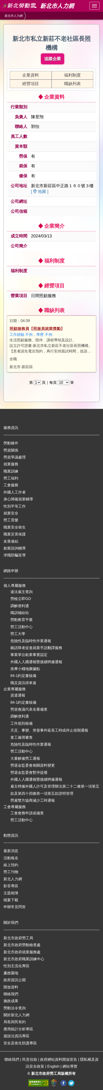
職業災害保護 (14, 534)
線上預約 (10, 865)
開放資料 (10, 987)
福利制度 (72, 75)
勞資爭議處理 (14, 457)
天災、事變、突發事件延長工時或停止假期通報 (49, 730)
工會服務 (10, 485)
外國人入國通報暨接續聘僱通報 (36, 662)
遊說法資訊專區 (16, 1036)
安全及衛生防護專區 (20, 1043)
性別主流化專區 (16, 966)
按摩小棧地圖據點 (25, 669)
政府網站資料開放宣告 (59, 1059)
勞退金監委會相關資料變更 (32, 765)
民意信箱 (30, 1059)
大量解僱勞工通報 (25, 758)
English (53, 1066)
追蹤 (52, 59)
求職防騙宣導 (14, 555)
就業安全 (10, 513)
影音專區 (10, 886)
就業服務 (10, 464)
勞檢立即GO (20, 599)
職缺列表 (72, 83)
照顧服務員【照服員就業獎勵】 (37, 329)
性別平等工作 (14, 506)
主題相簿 (10, 893)
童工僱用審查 (21, 737)
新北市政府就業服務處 (22, 952)
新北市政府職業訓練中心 (23, 959)
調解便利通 (19, 606)
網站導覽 (69, 1066)
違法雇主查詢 (21, 592)
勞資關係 (10, 450)
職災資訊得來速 (23, 683)
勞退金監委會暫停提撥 (28, 772)
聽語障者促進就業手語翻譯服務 (36, 648)
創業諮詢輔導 (14, 548)
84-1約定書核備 (23, 676)
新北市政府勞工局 (18, 938)
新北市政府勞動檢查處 (22, 945)
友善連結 (10, 541)
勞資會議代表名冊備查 (28, 709)
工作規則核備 (21, 723)
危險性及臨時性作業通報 (30, 641)
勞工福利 (10, 478)
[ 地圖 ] (39, 191)
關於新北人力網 (16, 1015)
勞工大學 (17, 634)
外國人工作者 (14, 492)
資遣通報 (17, 695)
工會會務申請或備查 (27, 813)
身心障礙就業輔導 (18, 499)
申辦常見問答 (14, 907)
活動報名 (10, 858)
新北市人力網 (14, 16)
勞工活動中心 (21, 627)
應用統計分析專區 (18, 1029)
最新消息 (10, 851)
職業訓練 (10, 471)
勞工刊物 (10, 872)
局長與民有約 (14, 1022)
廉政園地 (10, 973)
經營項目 (30, 83)
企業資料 (30, 75)
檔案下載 (10, 900)
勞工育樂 (10, 520)
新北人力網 (12, 879)
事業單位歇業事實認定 (28, 655)
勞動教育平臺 (21, 620)
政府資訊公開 (14, 980)
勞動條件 (10, 443)
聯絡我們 (10, 994)
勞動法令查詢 (14, 1008)
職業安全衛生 (14, 527)
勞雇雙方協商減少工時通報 (32, 800)
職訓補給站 (19, 613)
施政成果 (10, 1001)
